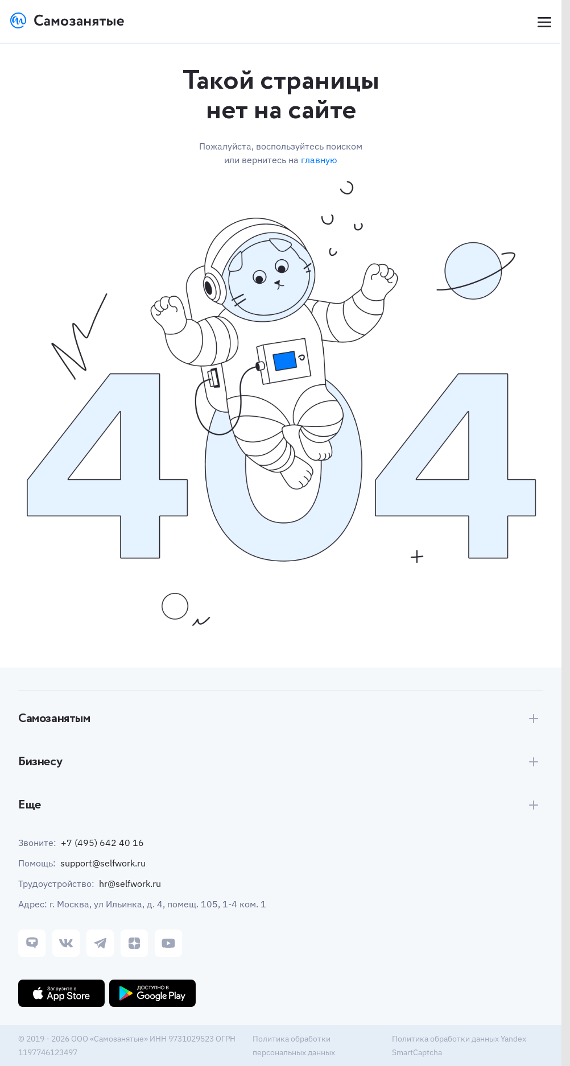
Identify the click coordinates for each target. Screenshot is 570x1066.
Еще (29, 805)
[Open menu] (543, 22)
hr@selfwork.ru (130, 883)
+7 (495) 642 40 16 (102, 842)
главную (319, 159)
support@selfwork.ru (103, 863)
